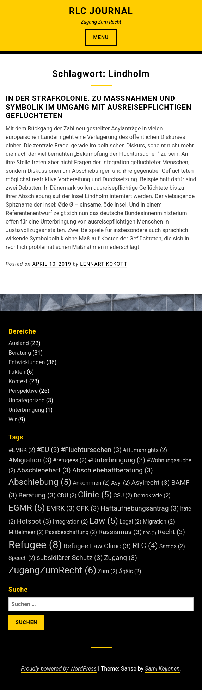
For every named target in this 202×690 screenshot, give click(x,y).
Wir (12, 419)
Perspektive (23, 390)
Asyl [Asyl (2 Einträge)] (120, 483)
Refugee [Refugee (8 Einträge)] (35, 545)
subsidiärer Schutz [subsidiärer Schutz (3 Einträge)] (70, 558)
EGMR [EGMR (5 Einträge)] (26, 507)
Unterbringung (26, 410)
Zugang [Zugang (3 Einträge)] (120, 558)
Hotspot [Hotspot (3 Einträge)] (34, 521)
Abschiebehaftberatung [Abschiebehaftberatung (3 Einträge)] (112, 470)
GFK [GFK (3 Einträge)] (87, 508)
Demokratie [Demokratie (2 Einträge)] (152, 495)
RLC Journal (101, 11)
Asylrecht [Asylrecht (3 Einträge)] (150, 482)
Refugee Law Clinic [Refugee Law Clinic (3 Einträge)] (97, 546)
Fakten (16, 371)
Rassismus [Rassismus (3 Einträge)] (120, 532)
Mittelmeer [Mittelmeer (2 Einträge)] (26, 532)
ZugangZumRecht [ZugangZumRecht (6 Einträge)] (52, 569)
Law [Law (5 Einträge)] (103, 520)
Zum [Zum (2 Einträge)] (107, 571)
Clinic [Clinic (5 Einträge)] (95, 494)
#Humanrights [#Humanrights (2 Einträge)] (145, 450)
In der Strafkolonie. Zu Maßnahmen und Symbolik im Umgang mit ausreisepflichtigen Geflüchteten (98, 107)
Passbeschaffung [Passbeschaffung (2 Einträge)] (71, 532)
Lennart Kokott (103, 264)
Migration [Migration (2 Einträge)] (159, 521)
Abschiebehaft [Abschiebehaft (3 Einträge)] (44, 470)
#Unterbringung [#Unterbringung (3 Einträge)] (116, 460)
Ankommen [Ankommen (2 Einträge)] (91, 483)
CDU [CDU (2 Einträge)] (66, 495)
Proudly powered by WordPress (59, 668)
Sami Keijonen (162, 668)
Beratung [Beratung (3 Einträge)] (37, 495)
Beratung (19, 352)
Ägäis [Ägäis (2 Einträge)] (130, 571)
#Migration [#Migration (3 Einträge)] (29, 460)
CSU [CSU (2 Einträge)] (123, 495)
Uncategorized (26, 400)
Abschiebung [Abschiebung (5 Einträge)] (40, 482)
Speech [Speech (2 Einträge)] (21, 558)
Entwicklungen (26, 362)
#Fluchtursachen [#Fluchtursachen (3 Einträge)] (91, 450)
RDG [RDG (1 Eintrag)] (149, 533)
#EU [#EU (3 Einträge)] (48, 450)
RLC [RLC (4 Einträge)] (145, 545)
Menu (101, 37)
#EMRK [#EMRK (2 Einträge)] (21, 450)
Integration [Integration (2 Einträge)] (70, 521)
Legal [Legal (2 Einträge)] (130, 521)
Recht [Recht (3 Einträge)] (171, 532)
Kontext (18, 381)
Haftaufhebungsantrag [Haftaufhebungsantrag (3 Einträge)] (139, 508)
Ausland (18, 343)
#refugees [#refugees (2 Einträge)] (69, 460)
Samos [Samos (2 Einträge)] (172, 546)
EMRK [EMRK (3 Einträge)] (61, 508)
